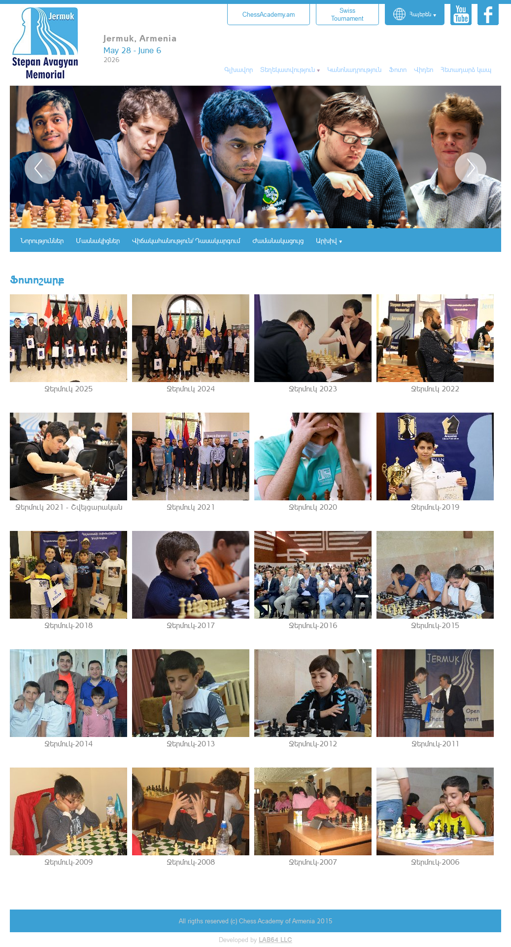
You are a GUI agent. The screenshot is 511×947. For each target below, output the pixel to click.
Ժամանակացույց (278, 240)
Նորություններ (42, 240)
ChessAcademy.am (268, 14)
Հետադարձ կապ (466, 69)
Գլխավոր (238, 69)
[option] (255, 157)
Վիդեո (423, 69)
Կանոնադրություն (354, 69)
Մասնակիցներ (98, 240)
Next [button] (470, 168)
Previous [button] (40, 168)
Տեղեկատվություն (287, 69)
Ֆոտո (398, 69)
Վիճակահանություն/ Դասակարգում (186, 240)
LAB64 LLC (275, 940)
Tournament (347, 14)
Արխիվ (326, 240)
